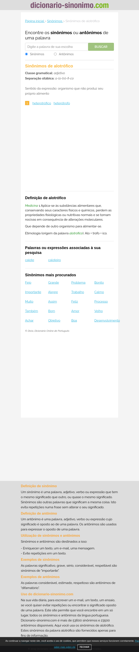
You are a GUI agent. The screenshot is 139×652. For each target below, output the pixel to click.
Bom (51, 311)
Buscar (101, 47)
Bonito (99, 282)
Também (31, 311)
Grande (53, 282)
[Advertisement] (69, 151)
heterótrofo (62, 103)
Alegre (53, 292)
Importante (33, 292)
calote (29, 260)
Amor (75, 311)
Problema (78, 282)
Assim (52, 301)
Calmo (99, 292)
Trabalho (77, 292)
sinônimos (61, 32)
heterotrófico (41, 103)
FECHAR (84, 647)
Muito (29, 301)
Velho (98, 311)
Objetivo (54, 320)
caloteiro (54, 260)
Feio (28, 282)
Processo (101, 301)
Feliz (74, 301)
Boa (74, 320)
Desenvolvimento (107, 320)
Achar (29, 320)
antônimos (90, 32)
